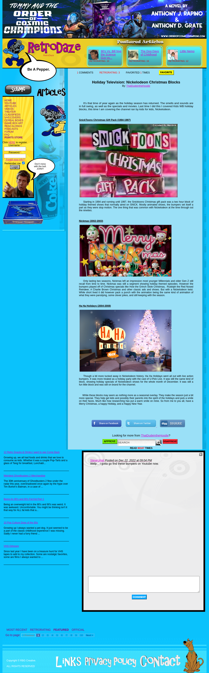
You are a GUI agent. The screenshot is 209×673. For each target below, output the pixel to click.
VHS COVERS (12, 117)
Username (14, 145)
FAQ (6, 134)
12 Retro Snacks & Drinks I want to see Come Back (32, 452)
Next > (89, 635)
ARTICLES (10, 106)
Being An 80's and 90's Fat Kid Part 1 (24, 499)
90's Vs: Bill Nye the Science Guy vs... (111, 54)
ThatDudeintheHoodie (138, 85)
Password (15, 152)
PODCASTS (11, 129)
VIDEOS (9, 109)
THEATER (10, 111)
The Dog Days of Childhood (150, 53)
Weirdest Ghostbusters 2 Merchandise (24, 475)
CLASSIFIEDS (12, 114)
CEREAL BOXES (13, 120)
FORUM (8, 131)
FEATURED (61, 629)
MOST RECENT (17, 629)
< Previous (28, 635)
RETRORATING (40, 629)
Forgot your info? (14, 159)
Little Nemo (187, 51)
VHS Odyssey (11, 546)
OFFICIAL (78, 629)
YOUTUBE (10, 103)
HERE (11, 142)
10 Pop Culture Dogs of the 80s (21, 522)
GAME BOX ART (13, 123)
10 (81, 635)
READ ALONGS (13, 126)
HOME (8, 100)
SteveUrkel (97, 460)
